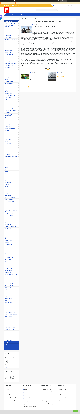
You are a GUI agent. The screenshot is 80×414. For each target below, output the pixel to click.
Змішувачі (26, 395)
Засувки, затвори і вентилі (10, 296)
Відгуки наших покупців (11, 391)
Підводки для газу (8, 266)
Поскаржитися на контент (38, 412)
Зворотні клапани (8, 298)
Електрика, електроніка (9, 69)
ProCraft (6, 132)
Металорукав (7, 263)
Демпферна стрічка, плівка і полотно (10, 247)
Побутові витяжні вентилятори (64, 394)
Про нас (6, 342)
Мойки (6, 87)
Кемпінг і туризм (8, 139)
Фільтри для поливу (8, 320)
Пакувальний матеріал (9, 54)
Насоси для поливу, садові (46, 388)
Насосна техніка (8, 37)
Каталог (13, 14)
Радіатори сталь (8, 217)
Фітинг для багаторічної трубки (11, 314)
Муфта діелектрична (9, 261)
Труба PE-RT (7, 253)
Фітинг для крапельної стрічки (10, 312)
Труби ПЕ (6, 203)
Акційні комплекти (8, 101)
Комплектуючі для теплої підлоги (10, 250)
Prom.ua (45, 410)
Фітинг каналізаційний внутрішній (11, 291)
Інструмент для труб (27, 407)
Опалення (7, 41)
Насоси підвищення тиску (46, 389)
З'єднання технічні (8, 117)
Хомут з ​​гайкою (8, 287)
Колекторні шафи (8, 244)
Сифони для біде (8, 224)
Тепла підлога (7, 126)
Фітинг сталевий (8, 304)
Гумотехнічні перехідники (10, 325)
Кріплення (7, 130)
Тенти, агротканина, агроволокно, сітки (9, 115)
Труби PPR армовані (9, 199)
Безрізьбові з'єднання (9, 162)
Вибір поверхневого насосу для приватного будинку (36, 74)
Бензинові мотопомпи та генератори (9, 77)
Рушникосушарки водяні (9, 329)
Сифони (6, 141)
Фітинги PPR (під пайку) (9, 201)
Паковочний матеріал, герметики (30, 406)
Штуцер (6, 193)
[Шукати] (55, 10)
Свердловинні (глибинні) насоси (47, 395)
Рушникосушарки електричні (10, 327)
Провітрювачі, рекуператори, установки (10, 26)
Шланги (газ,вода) (8, 58)
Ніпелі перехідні (8, 178)
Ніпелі (6, 175)
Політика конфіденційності (47, 412)
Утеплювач (7, 71)
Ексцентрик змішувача (9, 195)
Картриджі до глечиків (9, 257)
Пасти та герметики (9, 278)
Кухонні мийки (7, 67)
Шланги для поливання (9, 103)
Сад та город (7, 61)
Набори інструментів (9, 81)
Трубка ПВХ (7, 242)
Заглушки (6, 167)
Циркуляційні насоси (9, 65)
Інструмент (7, 147)
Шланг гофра (7, 322)
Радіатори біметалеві (9, 215)
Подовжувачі (7, 188)
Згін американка (8, 160)
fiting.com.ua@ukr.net (9, 367)
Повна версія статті (24, 87)
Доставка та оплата (50, 14)
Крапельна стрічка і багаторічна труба (11, 238)
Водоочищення (8, 143)
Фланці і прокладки (8, 302)
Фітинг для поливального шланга (10, 310)
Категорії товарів (8, 21)
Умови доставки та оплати (11, 394)
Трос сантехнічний (8, 272)
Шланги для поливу (8, 240)
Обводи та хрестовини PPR (10, 46)
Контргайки (7, 169)
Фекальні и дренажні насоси (47, 394)
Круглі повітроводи (62, 392)
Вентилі (6, 158)
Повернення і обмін (10, 395)
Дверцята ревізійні (62, 389)
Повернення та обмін (59, 14)
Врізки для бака (8, 165)
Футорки (6, 190)
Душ (6, 318)
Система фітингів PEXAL (9, 33)
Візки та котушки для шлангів (10, 110)
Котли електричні (8, 333)
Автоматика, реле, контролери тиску (48, 397)
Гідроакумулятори (27, 398)
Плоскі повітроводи (62, 391)
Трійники (6, 180)
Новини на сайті (9, 398)
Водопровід (7, 43)
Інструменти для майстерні (10, 128)
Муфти (6, 171)
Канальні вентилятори (63, 395)
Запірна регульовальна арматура (9, 91)
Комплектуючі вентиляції (9, 30)
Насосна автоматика (28, 391)
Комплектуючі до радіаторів (10, 219)
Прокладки (7, 276)
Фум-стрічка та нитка (9, 283)
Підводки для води (8, 268)
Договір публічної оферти (11, 400)
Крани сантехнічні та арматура (11, 119)
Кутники (6, 186)
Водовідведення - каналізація (10, 48)
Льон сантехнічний (8, 281)
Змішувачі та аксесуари (9, 83)
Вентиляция (27, 18)
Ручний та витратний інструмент (11, 134)
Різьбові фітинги (8, 52)
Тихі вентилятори (62, 398)
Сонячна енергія (8, 74)
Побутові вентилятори (9, 28)
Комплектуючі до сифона (10, 230)
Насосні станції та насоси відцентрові (48, 391)
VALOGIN (6, 99)
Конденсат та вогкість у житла (64, 73)
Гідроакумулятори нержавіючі (47, 400)
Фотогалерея (7, 349)
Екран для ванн (8, 335)
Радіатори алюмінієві (9, 213)
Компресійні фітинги (9, 206)
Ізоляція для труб (8, 270)
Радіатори (7, 145)
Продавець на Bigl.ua (40, 411)
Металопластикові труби (10, 208)
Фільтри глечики (8, 259)
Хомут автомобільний (9, 285)
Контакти (42, 14)
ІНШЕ (6, 331)
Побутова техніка (8, 137)
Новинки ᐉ (26, 388)
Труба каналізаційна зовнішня (10, 289)
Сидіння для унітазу (8, 228)
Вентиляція (26, 401)
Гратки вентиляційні (62, 388)
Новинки (26, 14)
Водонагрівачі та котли (9, 152)
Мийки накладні (8, 235)
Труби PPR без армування (10, 197)
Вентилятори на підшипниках (64, 397)
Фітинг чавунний (8, 306)
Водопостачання (8, 154)
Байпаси (6, 255)
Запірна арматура (8, 50)
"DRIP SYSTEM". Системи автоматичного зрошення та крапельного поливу (10, 107)
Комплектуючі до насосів (28, 394)
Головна (8, 14)
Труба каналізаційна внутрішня (11, 274)
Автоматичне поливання (9, 122)
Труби (25, 392)
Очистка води (26, 404)
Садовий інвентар (8, 112)
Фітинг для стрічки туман (9, 316)
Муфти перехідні (8, 173)
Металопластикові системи (10, 95)
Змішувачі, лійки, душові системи (11, 39)
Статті (31, 14)
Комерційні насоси (8, 340)
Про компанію (36, 14)
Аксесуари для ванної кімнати (10, 63)
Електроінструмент (8, 79)
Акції (22, 14)
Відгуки (18, 14)
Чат (75, 411)
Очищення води (8, 56)
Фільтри (6, 300)
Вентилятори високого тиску (64, 401)
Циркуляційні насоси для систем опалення (49, 392)
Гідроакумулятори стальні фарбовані (48, 398)
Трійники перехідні (8, 182)
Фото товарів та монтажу (11, 397)
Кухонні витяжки (8, 35)
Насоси (6, 85)
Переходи (7, 184)
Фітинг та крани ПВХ (9, 338)
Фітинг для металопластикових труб (11, 211)
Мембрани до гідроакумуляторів (47, 404)
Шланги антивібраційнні (46, 403)
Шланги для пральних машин (10, 226)
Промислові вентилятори (10, 23)
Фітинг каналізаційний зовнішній (11, 294)
